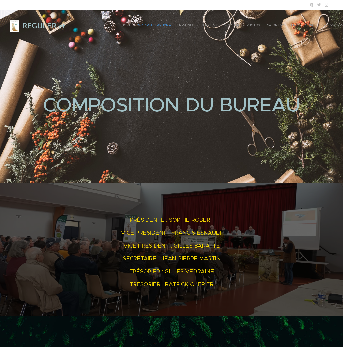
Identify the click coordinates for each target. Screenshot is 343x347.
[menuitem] (291, 26)
